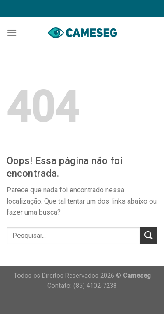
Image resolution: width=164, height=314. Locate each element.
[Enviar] (148, 235)
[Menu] (12, 32)
